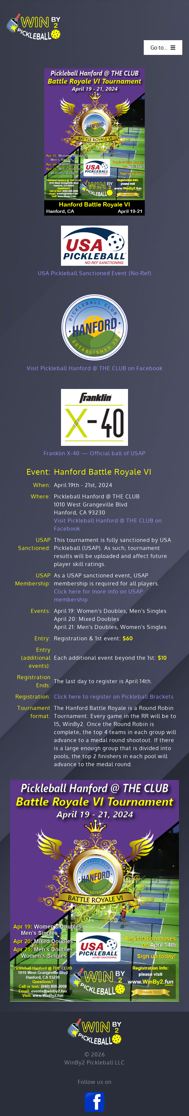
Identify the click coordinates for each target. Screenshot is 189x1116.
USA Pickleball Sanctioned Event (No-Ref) (94, 273)
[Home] (33, 16)
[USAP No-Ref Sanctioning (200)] (94, 228)
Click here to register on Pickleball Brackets (114, 696)
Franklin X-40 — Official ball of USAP (94, 453)
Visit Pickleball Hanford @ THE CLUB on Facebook (95, 368)
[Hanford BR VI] (94, 71)
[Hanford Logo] (94, 296)
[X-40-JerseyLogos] (94, 391)
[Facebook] (94, 1094)
